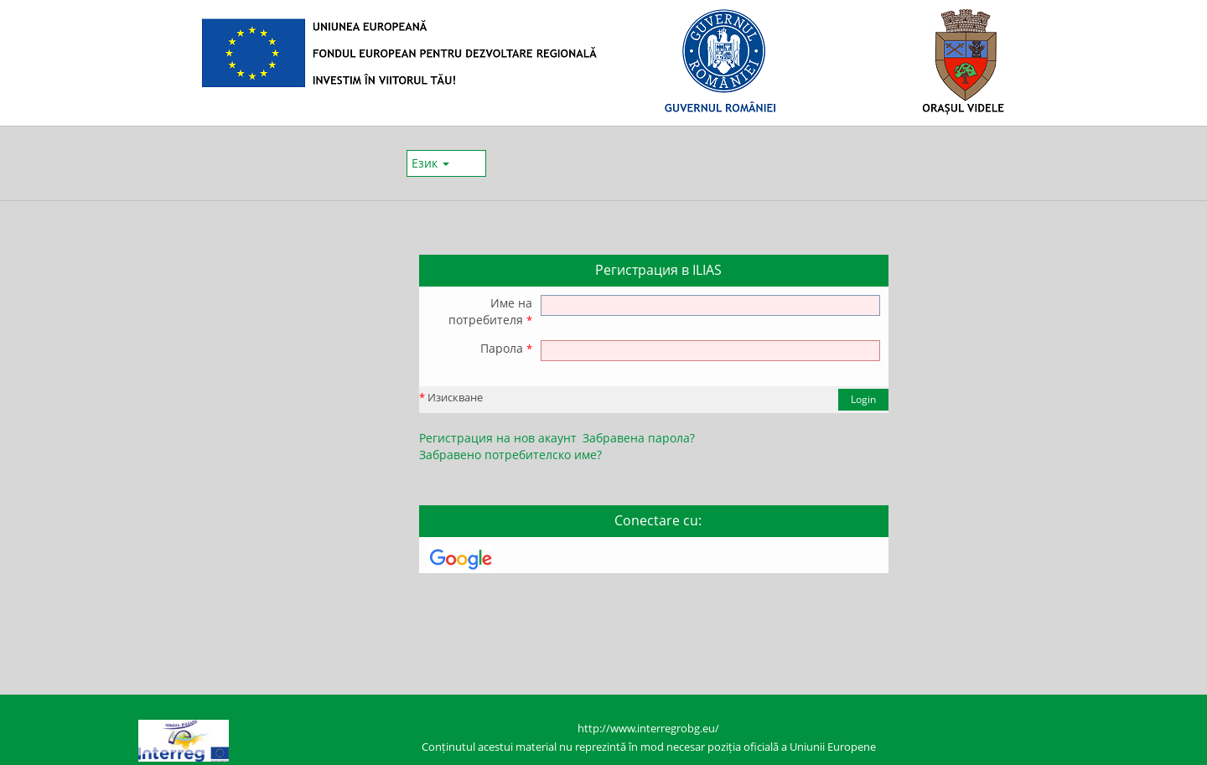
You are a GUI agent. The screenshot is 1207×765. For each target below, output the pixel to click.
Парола (506, 348)
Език (430, 163)
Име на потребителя (490, 311)
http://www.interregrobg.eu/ (648, 728)
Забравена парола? (639, 438)
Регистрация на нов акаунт (498, 438)
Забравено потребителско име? (510, 455)
